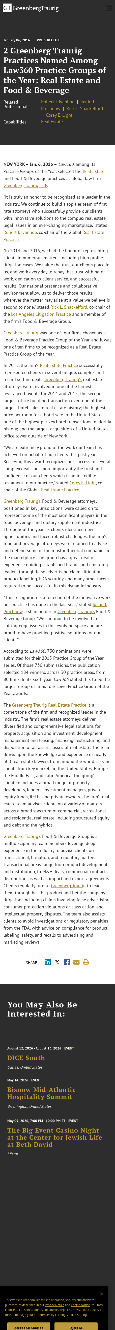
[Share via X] (57, 962)
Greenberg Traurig (21, 333)
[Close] (101, 1300)
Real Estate (52, 121)
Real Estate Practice (59, 365)
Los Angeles (22, 314)
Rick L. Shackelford (84, 108)
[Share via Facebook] (67, 962)
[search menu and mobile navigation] (110, 8)
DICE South (26, 1060)
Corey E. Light (59, 115)
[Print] (86, 962)
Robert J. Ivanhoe (57, 102)
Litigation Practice (53, 314)
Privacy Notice (54, 1311)
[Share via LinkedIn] (48, 962)
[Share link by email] (76, 962)
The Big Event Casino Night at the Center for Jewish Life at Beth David (54, 1141)
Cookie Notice (80, 1311)
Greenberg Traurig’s (63, 379)
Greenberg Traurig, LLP (25, 185)
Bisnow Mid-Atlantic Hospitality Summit (41, 1096)
